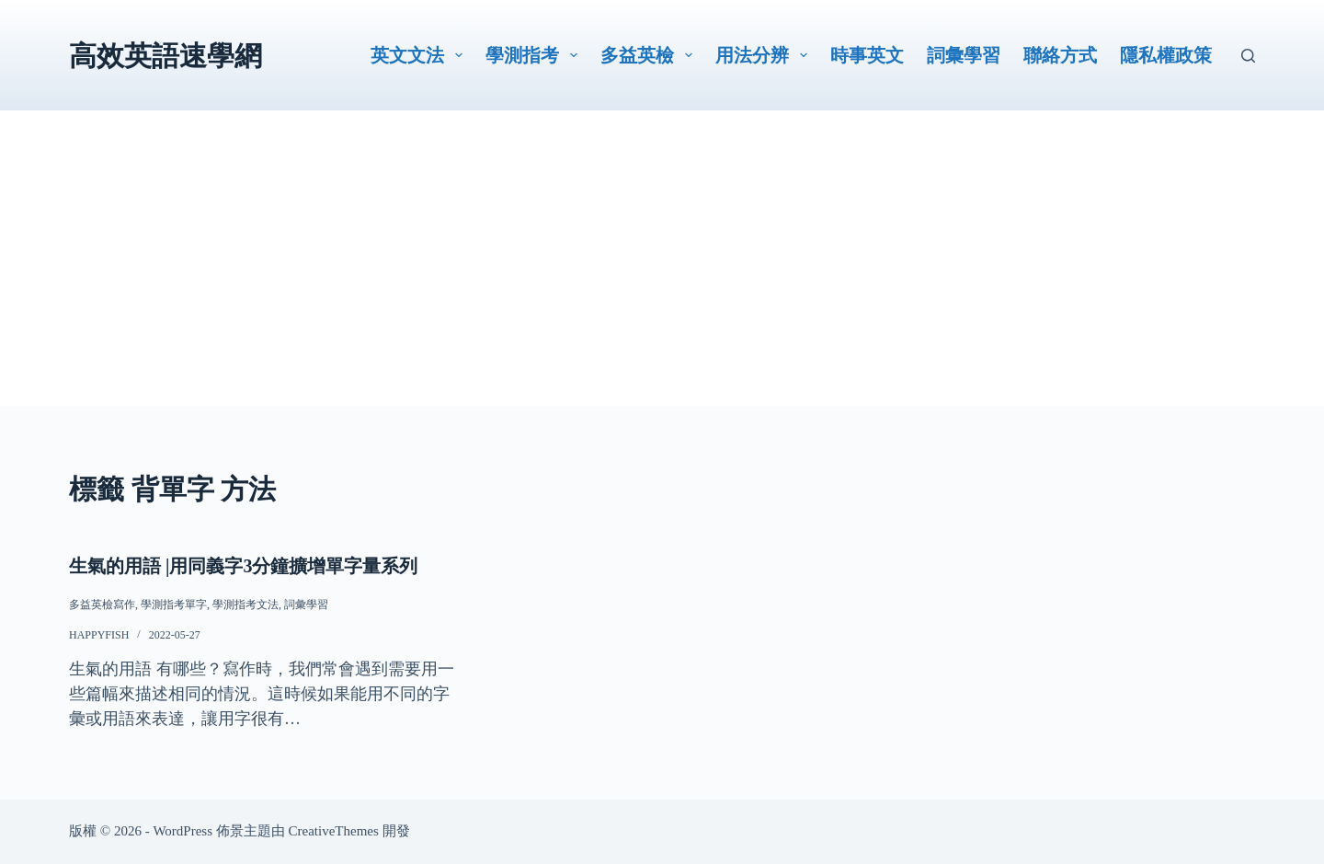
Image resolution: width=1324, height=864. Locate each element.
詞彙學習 (963, 55)
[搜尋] (1248, 56)
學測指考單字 (174, 604)
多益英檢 (650, 55)
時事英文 (867, 55)
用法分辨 (765, 55)
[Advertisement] (662, 278)
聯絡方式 (1060, 55)
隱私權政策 (1166, 55)
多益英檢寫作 (102, 604)
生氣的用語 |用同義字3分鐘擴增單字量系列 (243, 566)
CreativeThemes (334, 831)
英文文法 (420, 55)
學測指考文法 (245, 604)
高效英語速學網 (165, 55)
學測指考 (535, 55)
